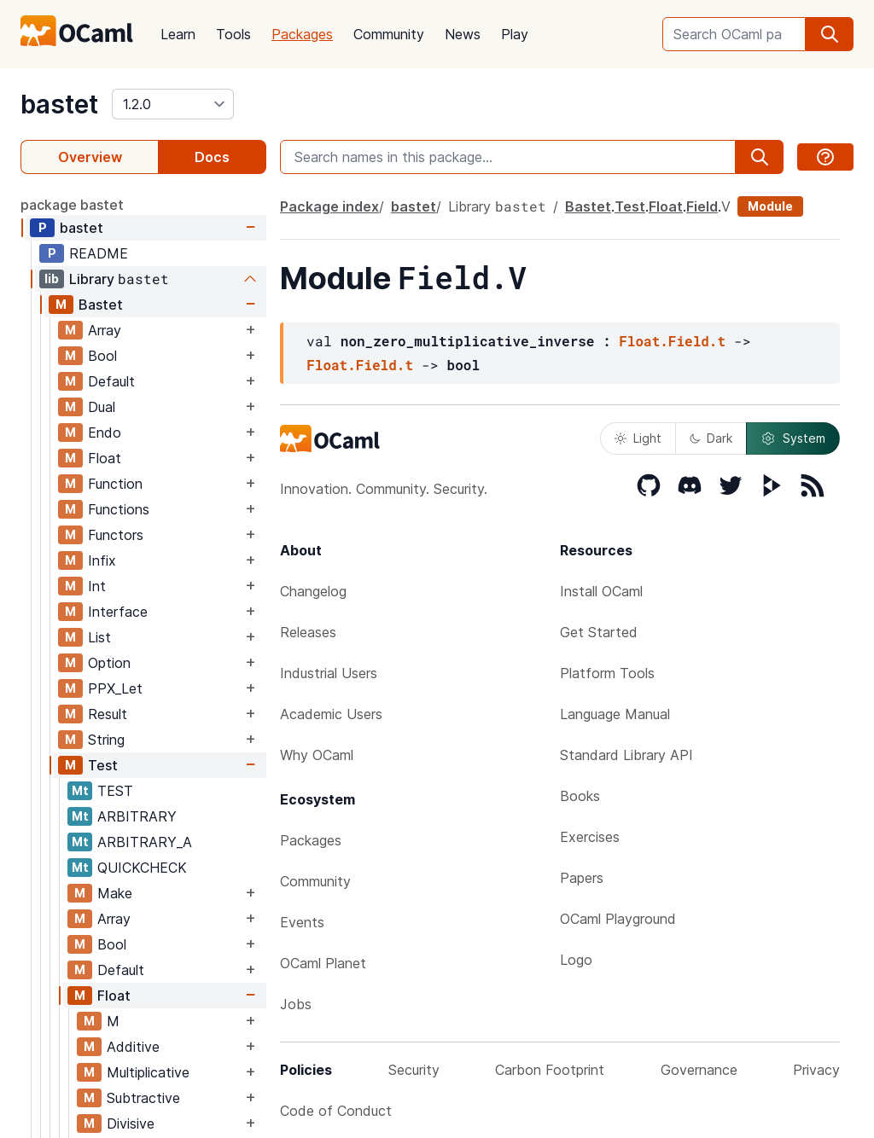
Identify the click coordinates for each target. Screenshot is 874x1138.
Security (414, 1069)
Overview (90, 156)
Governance (699, 1069)
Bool (102, 355)
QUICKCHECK (142, 867)
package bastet (72, 204)
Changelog (313, 591)
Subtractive (143, 1097)
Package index (329, 206)
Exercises (590, 836)
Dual (101, 406)
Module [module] (770, 206)
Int (97, 586)
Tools (233, 34)
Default (111, 381)
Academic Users (331, 714)
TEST (115, 790)
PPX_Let (115, 688)
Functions (118, 509)
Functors (115, 534)
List (99, 637)
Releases (308, 632)
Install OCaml (601, 591)
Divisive (130, 1123)
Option (109, 662)
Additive (133, 1046)
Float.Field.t (672, 341)
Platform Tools (607, 673)
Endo (104, 432)
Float (104, 458)
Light (638, 438)
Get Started (599, 632)
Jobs (296, 1004)
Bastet (101, 304)
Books (580, 795)
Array (104, 330)
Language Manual (615, 714)
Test (103, 765)
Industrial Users (328, 673)
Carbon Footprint (549, 1069)
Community (388, 34)
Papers (581, 877)
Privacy (816, 1069)
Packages (302, 34)
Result (107, 714)
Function (115, 483)
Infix (102, 560)
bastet (59, 104)
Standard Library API (626, 755)
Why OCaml (316, 755)
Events (302, 922)
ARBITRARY (137, 816)
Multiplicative (148, 1072)
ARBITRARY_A (144, 842)
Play (514, 34)
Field (702, 206)
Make (114, 893)
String (106, 739)
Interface (118, 611)
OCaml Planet (323, 963)
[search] (830, 34)
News (463, 34)
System (792, 438)
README (98, 253)
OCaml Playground (618, 918)
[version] (173, 104)
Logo (576, 959)
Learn (177, 34)
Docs (212, 156)
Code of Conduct (336, 1110)
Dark (711, 438)
